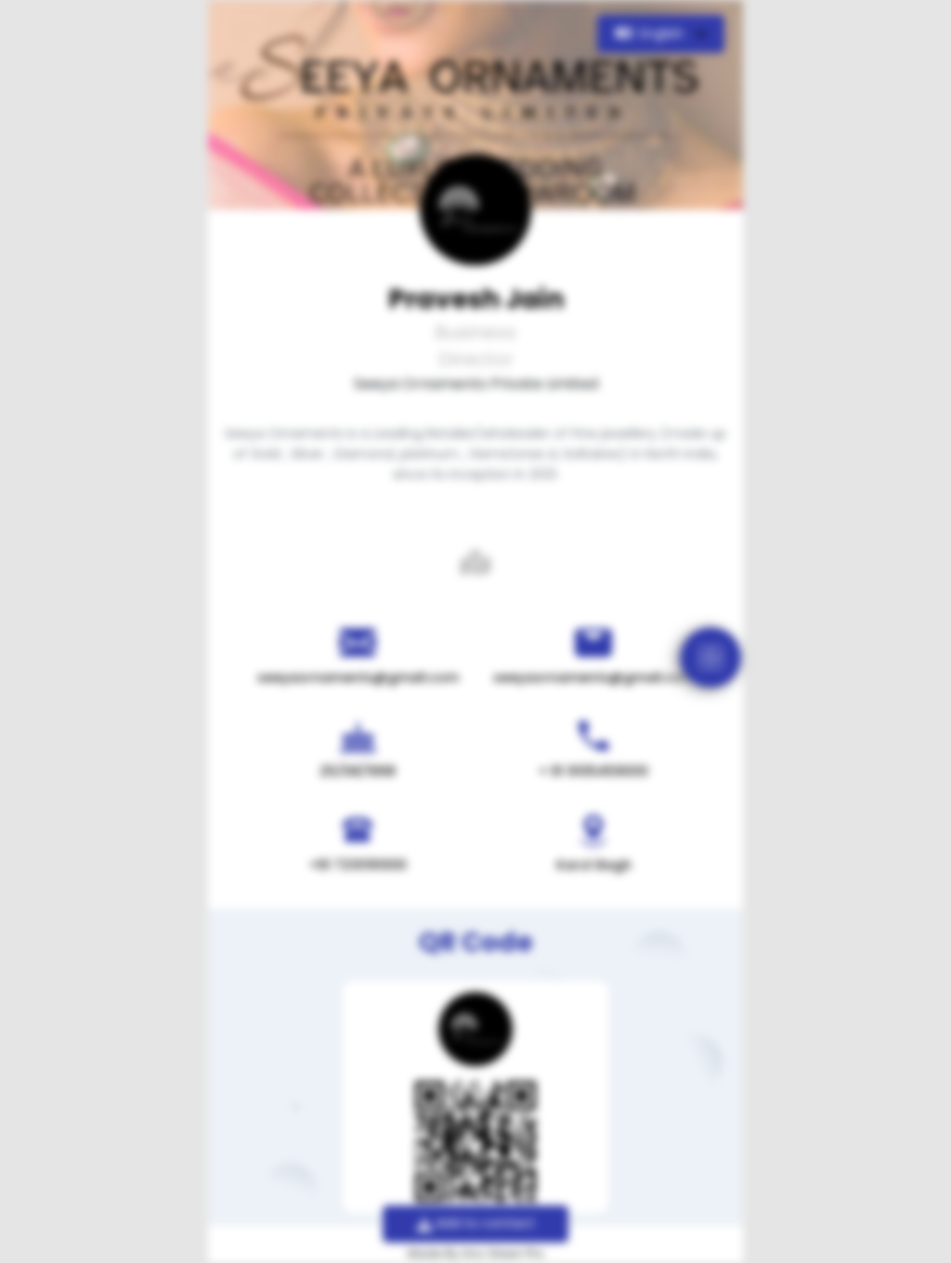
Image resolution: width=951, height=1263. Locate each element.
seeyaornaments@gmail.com (358, 677)
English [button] (651, 33)
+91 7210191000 (358, 865)
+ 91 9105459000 (593, 771)
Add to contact (476, 1223)
